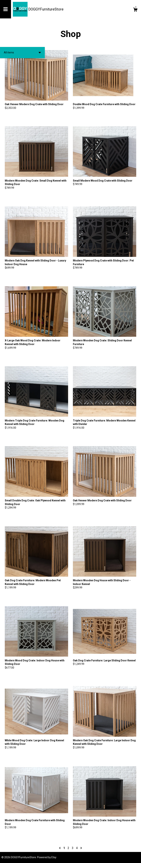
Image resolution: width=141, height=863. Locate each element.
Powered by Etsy (46, 857)
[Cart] (135, 10)
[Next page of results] (81, 848)
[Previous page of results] (60, 848)
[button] (22, 52)
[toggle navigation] (5, 9)
